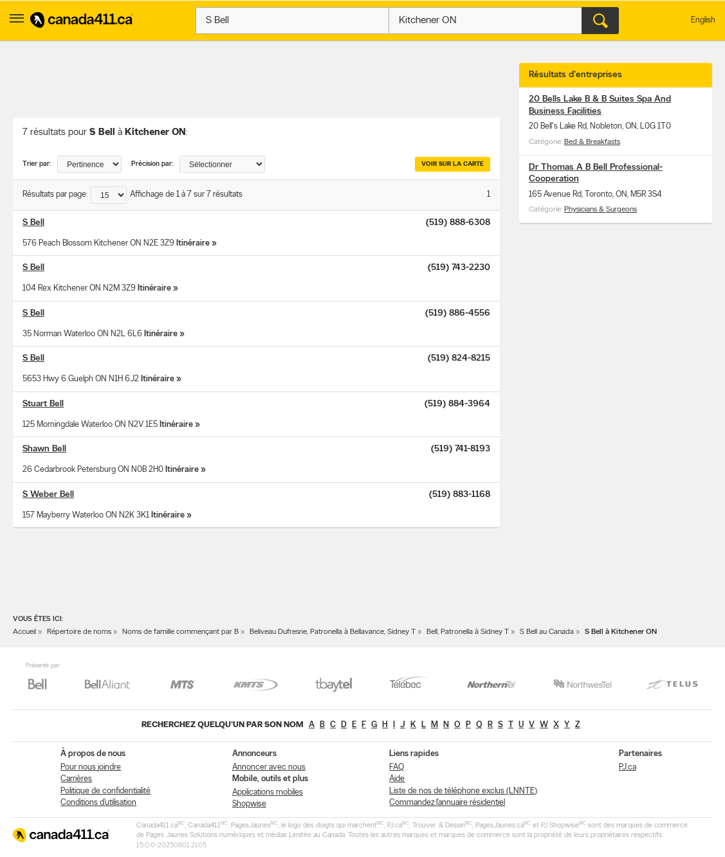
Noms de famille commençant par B (180, 632)
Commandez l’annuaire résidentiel (447, 802)
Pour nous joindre (90, 767)
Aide (397, 779)
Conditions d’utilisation (98, 802)
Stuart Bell (43, 404)
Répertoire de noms (79, 632)
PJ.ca (627, 767)
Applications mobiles (267, 792)
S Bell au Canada (547, 632)
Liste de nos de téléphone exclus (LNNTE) (463, 791)
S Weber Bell (48, 495)
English (703, 20)
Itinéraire (193, 243)
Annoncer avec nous (269, 767)
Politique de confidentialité (105, 791)
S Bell (33, 223)
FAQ (396, 767)
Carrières (76, 779)
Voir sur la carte (452, 164)
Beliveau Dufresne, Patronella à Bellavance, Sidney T (333, 632)
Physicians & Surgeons (600, 209)
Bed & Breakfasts (592, 142)
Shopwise (249, 804)
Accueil (24, 632)
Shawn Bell (44, 449)
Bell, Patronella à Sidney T (468, 632)
